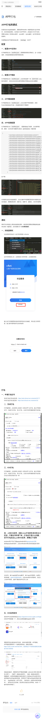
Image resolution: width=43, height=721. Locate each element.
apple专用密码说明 (16, 577)
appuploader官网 (31, 541)
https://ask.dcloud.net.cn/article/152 (28, 400)
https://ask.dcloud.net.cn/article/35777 (29, 398)
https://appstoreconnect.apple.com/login (30, 616)
